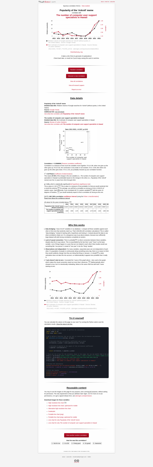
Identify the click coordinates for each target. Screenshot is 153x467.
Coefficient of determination (63, 174)
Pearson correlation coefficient (71, 163)
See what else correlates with (64, 114)
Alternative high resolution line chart (59, 408)
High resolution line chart (56, 403)
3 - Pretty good (76, 443)
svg (81, 52)
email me (107, 1)
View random (86, 6)
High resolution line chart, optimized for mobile (62, 405)
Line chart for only (64, 420)
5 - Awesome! (97, 443)
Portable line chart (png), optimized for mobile (62, 417)
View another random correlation (76, 435)
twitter (89, 457)
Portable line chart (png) (55, 414)
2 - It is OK (66, 443)
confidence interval (70, 196)
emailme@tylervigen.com (79, 457)
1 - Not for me (56, 443)
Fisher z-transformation (91, 196)
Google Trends (54, 110)
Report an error (76, 89)
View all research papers (76, 85)
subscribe (112, 1)
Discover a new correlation (76, 76)
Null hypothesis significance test (80, 184)
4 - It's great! (87, 443)
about (102, 1)
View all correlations (76, 81)
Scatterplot (51, 411)
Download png (76, 51)
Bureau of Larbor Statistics (58, 122)
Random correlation (76, 70)
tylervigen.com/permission (83, 396)
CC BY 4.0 (76, 461)
